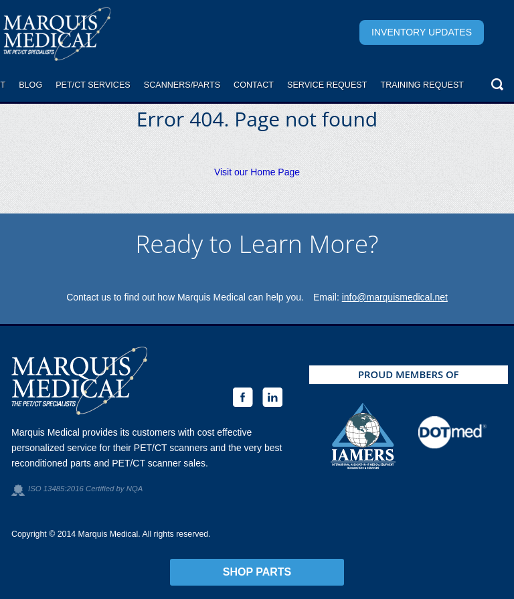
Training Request (422, 85)
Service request (327, 85)
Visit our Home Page (257, 172)
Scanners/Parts (182, 85)
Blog (30, 85)
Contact (254, 85)
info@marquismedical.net (395, 297)
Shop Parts (257, 572)
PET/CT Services (93, 85)
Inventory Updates (421, 32)
